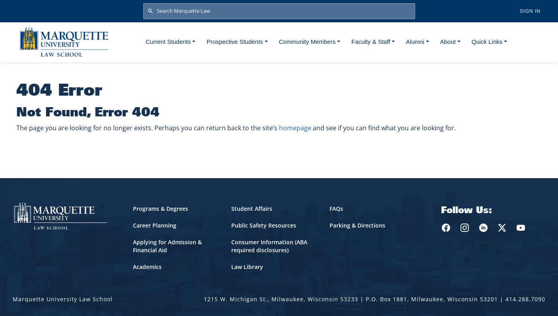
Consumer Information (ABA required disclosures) (269, 246)
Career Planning (154, 225)
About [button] (448, 41)
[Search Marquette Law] (279, 11)
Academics (147, 267)
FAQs (336, 208)
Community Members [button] (307, 41)
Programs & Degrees (160, 208)
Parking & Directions (357, 225)
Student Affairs (251, 208)
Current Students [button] (168, 41)
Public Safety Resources (263, 225)
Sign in (530, 11)
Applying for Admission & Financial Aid (167, 246)
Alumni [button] (415, 41)
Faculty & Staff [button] (370, 41)
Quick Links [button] (487, 41)
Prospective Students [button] (235, 41)
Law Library (247, 267)
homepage (295, 128)
